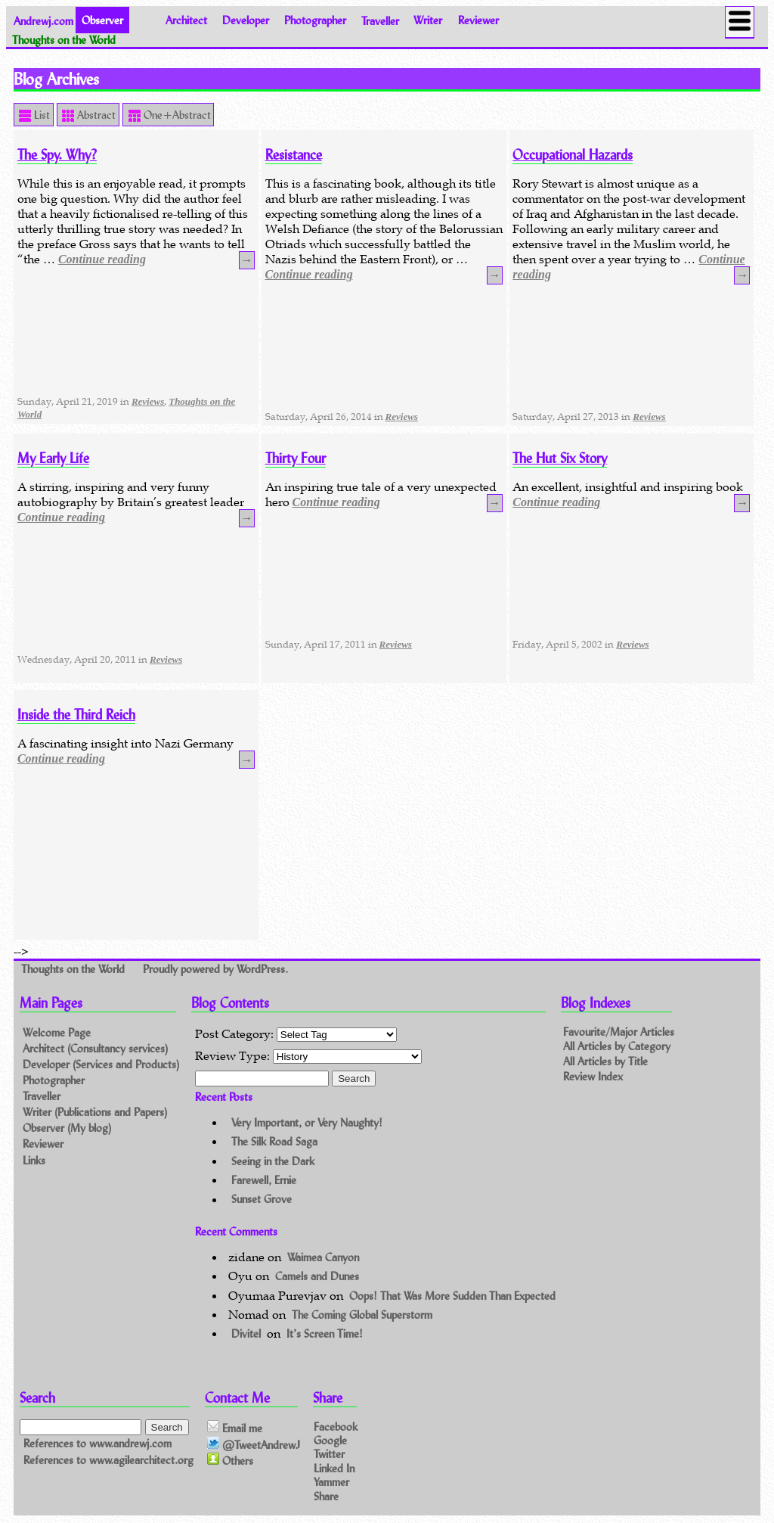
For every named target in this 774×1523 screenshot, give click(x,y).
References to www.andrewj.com (97, 1443)
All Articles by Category (616, 1047)
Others (230, 1460)
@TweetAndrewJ (253, 1444)
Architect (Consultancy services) (95, 1048)
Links (34, 1160)
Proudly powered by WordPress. (215, 969)
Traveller (380, 20)
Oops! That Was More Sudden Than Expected (452, 1295)
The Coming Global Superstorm (362, 1314)
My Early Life (53, 458)
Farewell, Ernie (263, 1180)
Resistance (293, 154)
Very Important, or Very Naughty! (306, 1122)
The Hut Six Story (559, 458)
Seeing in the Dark (272, 1161)
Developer (245, 20)
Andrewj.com (43, 20)
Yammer (331, 1481)
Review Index (593, 1077)
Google (330, 1440)
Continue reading (102, 259)
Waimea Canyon (323, 1257)
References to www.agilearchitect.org (108, 1460)
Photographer (315, 20)
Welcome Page (57, 1032)
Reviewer (478, 20)
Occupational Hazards (572, 154)
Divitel (246, 1333)
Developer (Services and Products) (101, 1064)
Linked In (334, 1467)
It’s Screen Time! (324, 1333)
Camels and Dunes (317, 1276)
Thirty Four (295, 458)
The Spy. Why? (57, 154)
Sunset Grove (261, 1199)
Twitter (329, 1454)
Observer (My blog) (67, 1127)
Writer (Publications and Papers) (95, 1112)
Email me (234, 1427)
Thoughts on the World (74, 969)
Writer (427, 20)
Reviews (148, 401)
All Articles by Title (605, 1062)
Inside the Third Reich (76, 714)
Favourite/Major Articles (618, 1031)
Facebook (336, 1426)
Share (326, 1496)
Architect (186, 20)
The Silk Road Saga (274, 1141)
